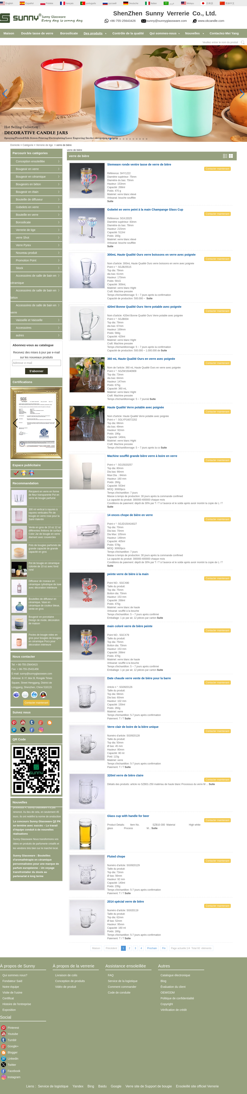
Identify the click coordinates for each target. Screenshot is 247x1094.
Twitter (11, 1064)
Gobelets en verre (27, 207)
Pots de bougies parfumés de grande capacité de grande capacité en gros (45, 548)
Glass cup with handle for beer (128, 816)
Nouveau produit (26, 252)
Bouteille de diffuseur (29, 199)
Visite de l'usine (12, 992)
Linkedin (11, 1058)
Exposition (9, 1009)
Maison (8, 33)
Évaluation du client (173, 986)
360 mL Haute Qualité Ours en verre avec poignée (141, 358)
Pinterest (11, 1027)
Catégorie (28, 145)
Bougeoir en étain (27, 191)
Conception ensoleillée (30, 161)
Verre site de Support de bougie (149, 1086)
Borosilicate (69, 33)
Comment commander (122, 986)
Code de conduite (119, 992)
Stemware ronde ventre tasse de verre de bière (139, 164)
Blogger (11, 1052)
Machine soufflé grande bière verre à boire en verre (142, 456)
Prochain (152, 948)
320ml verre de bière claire (125, 775)
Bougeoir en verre (27, 169)
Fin (164, 948)
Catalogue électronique (175, 975)
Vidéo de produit (65, 986)
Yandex (77, 1086)
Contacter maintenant (36, 702)
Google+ (11, 1046)
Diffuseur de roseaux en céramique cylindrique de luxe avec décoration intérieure (45, 584)
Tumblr (11, 1040)
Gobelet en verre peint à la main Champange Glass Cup (145, 209)
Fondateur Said (12, 981)
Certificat (8, 998)
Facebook (11, 1071)
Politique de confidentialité (177, 998)
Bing (90, 1086)
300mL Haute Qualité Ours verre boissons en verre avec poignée (151, 254)
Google (116, 1086)
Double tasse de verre (37, 33)
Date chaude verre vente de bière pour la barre (139, 678)
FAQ (111, 975)
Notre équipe (10, 986)
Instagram (11, 1077)
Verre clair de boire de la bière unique (132, 726)
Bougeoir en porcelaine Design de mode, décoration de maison (44, 620)
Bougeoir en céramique (31, 176)
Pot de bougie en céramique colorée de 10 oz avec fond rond (44, 566)
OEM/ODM (168, 992)
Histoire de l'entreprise (16, 1004)
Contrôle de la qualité (128, 33)
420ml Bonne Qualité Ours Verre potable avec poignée (144, 306)
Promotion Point (26, 260)
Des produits (93, 33)
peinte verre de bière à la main (128, 574)
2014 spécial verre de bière (125, 901)
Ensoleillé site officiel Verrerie (197, 1086)
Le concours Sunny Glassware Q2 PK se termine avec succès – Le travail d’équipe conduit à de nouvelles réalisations (37, 829)
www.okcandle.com (211, 20)
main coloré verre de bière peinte (129, 626)
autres (20, 335)
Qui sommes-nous (163, 33)
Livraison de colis (66, 975)
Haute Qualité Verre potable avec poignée (135, 407)
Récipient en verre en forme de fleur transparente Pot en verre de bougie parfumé (44, 495)
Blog (163, 981)
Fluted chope (116, 856)
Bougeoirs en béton (28, 184)
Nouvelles (192, 33)
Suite (110, 201)
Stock (19, 268)
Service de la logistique (122, 981)
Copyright (167, 1004)
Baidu (102, 1086)
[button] (100, 139)
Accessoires (23, 327)
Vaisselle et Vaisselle (29, 320)
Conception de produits (70, 981)
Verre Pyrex (23, 245)
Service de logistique (53, 1086)
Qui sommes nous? (14, 975)
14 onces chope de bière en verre (130, 515)
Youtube (11, 1034)
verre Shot (22, 237)
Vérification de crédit (174, 1009)
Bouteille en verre (27, 214)
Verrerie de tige (44, 145)
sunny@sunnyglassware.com (167, 20)
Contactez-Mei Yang (224, 33)
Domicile (15, 145)
